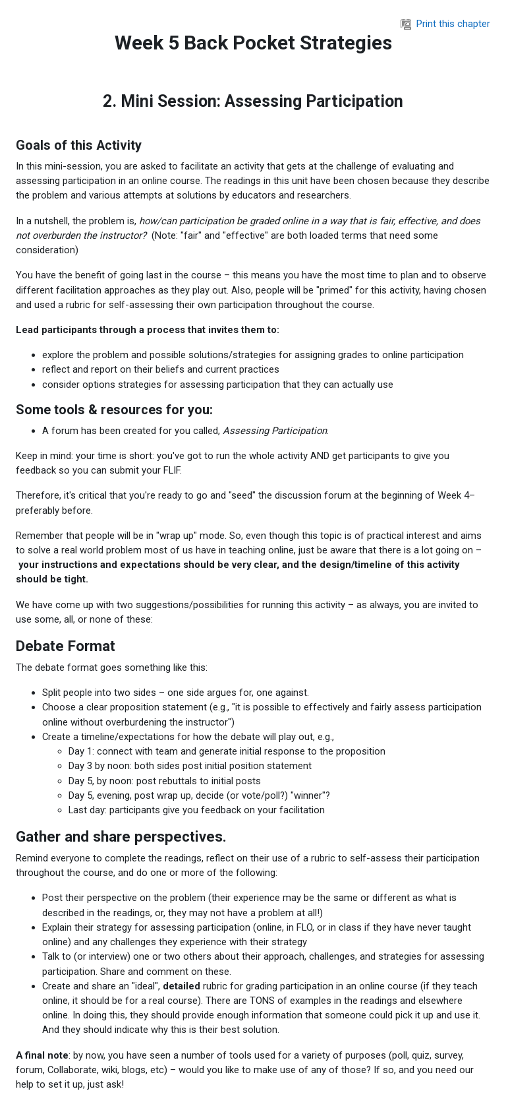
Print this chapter (445, 24)
